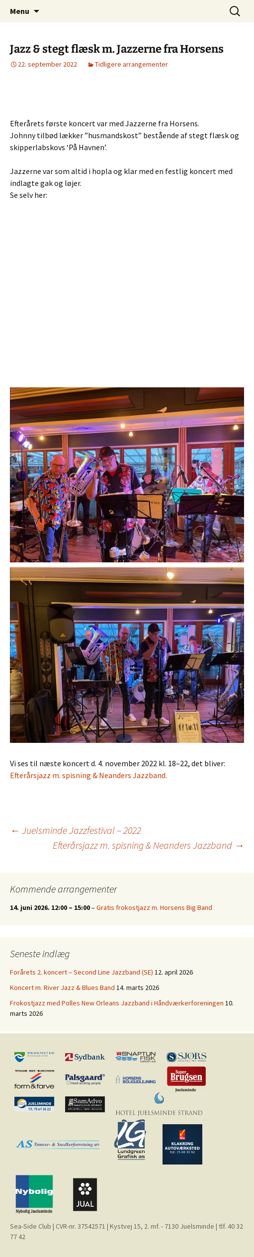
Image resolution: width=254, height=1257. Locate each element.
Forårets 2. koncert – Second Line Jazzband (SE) (81, 972)
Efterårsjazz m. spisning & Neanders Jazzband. (88, 775)
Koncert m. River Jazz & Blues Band (62, 987)
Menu (19, 11)
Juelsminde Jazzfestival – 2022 (75, 830)
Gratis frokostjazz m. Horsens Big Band (154, 907)
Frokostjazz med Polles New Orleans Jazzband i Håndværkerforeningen (117, 1002)
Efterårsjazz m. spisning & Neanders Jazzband (148, 845)
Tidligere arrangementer (131, 64)
